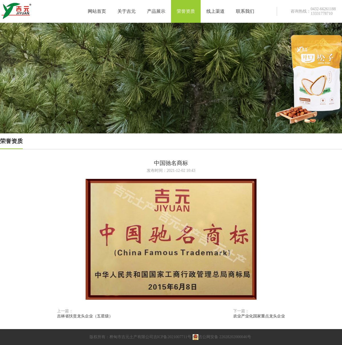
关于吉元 (126, 11)
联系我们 (245, 11)
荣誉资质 (186, 11)
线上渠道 (215, 11)
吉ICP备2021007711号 (172, 337)
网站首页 (97, 11)
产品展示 (156, 11)
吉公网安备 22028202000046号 (222, 337)
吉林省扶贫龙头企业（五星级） (85, 316)
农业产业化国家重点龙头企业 (259, 316)
